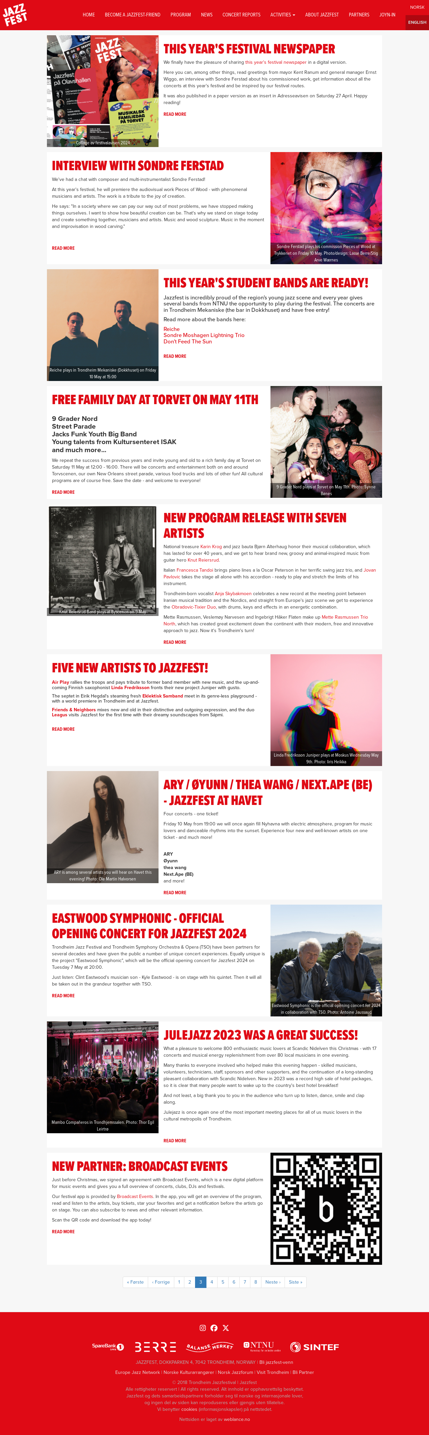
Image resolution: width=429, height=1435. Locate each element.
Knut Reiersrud (203, 560)
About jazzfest (322, 15)
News (206, 15)
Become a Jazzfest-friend (133, 15)
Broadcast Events (135, 1196)
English (417, 23)
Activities (282, 15)
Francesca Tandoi (195, 570)
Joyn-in (387, 15)
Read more (175, 114)
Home (89, 15)
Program (181, 15)
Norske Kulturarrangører (189, 1372)
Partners (359, 15)
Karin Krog (211, 546)
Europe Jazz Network (137, 1372)
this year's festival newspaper (276, 62)
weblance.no (237, 1419)
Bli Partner (303, 1372)
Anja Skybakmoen (233, 593)
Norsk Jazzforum (235, 1372)
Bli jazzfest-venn (276, 1362)
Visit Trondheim (273, 1372)
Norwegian (417, 7)
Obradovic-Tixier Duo (194, 607)
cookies (189, 1409)
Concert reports (241, 15)
